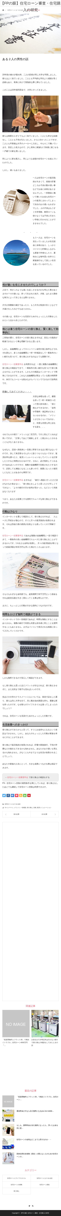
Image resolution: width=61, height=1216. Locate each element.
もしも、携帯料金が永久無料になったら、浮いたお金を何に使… (37, 1126)
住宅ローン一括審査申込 (12, 364)
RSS (32, 1205)
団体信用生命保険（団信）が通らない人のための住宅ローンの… (37, 1155)
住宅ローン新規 (45, 1184)
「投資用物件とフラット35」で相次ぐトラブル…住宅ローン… (37, 1098)
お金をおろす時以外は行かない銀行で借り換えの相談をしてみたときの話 (44, 1042)
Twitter (28, 1205)
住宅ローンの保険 (16, 1184)
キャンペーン (9, 807)
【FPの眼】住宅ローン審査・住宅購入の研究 (34, 1213)
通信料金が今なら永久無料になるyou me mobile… (35, 1111)
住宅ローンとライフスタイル (16, 1178)
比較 (35, 807)
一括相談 (23, 807)
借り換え (30, 807)
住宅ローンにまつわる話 (12, 804)
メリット (17, 807)
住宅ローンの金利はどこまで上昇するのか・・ (34, 1139)
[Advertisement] (30, 911)
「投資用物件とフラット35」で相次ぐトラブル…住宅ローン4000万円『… (15, 1042)
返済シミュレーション (44, 807)
